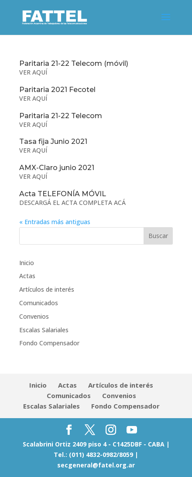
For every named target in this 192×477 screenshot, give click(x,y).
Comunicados (38, 303)
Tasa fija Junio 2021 (53, 141)
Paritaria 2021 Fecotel (57, 89)
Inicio (26, 263)
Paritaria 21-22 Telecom (60, 116)
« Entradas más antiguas (54, 222)
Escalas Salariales (44, 330)
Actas (27, 276)
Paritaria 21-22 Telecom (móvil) (73, 63)
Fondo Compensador (49, 343)
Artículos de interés (46, 289)
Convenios (34, 316)
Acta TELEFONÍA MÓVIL (62, 194)
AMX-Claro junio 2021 (56, 168)
